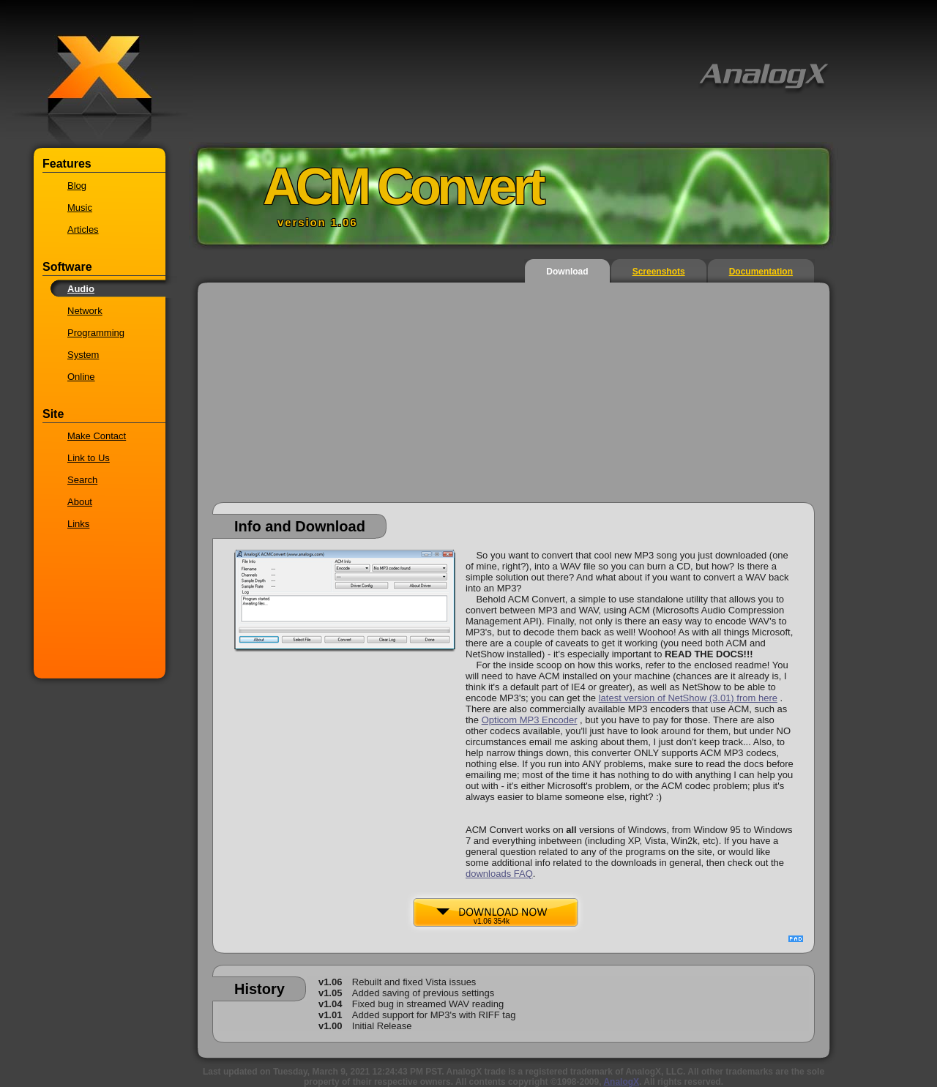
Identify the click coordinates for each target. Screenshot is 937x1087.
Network (84, 310)
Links (78, 523)
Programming (95, 332)
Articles (83, 229)
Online (81, 376)
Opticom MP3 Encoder (530, 719)
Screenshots (658, 271)
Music (79, 207)
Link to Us (88, 457)
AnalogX (621, 1082)
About (79, 501)
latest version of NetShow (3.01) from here (688, 697)
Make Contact (96, 435)
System (83, 354)
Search (82, 479)
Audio (80, 288)
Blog (76, 185)
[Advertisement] (513, 399)
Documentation (761, 271)
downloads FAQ (499, 873)
